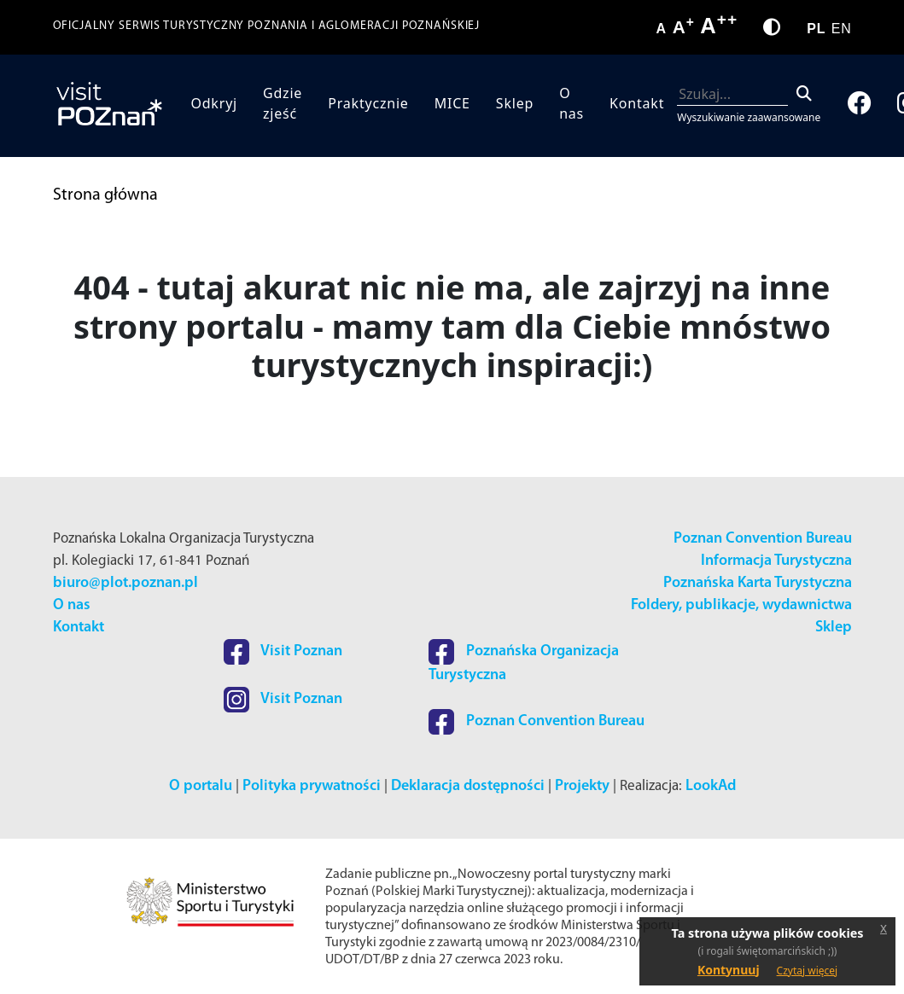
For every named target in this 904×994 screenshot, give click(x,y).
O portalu (200, 786)
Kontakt (636, 103)
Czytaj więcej (807, 970)
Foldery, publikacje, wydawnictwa (741, 605)
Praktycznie (368, 103)
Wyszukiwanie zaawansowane (748, 117)
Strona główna (105, 195)
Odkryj (213, 103)
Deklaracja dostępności (468, 786)
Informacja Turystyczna (776, 561)
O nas (571, 103)
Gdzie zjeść (282, 103)
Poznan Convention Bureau (763, 539)
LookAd (710, 786)
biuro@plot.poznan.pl (125, 583)
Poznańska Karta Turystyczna (757, 583)
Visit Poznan (283, 651)
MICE (452, 103)
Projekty (582, 786)
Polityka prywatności (311, 786)
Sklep (515, 103)
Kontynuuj (728, 970)
